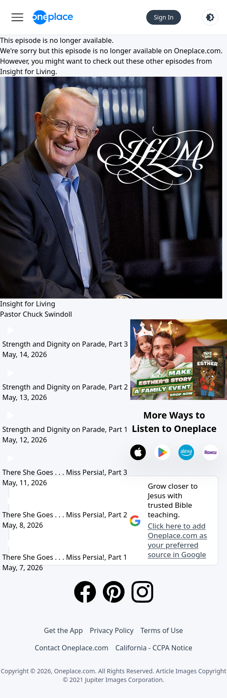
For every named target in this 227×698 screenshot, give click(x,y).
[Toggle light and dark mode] (210, 17)
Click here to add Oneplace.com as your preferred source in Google (177, 540)
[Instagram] (142, 592)
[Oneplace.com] (53, 17)
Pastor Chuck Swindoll (36, 314)
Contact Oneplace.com (72, 648)
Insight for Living (27, 71)
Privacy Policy (112, 630)
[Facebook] (85, 592)
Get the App (63, 630)
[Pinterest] (114, 592)
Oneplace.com (197, 50)
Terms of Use (162, 630)
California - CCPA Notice (153, 648)
